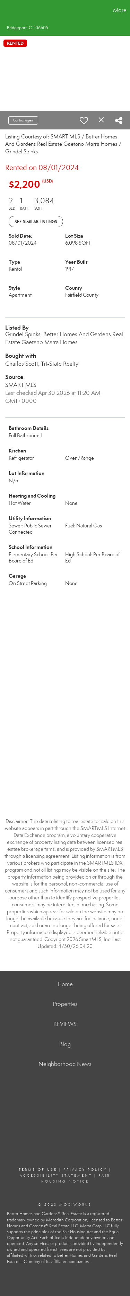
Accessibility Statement (56, 1176)
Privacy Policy (85, 1170)
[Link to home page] (6, 10)
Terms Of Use (38, 1170)
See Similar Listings (36, 221)
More (120, 10)
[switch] (84, 120)
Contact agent (23, 120)
